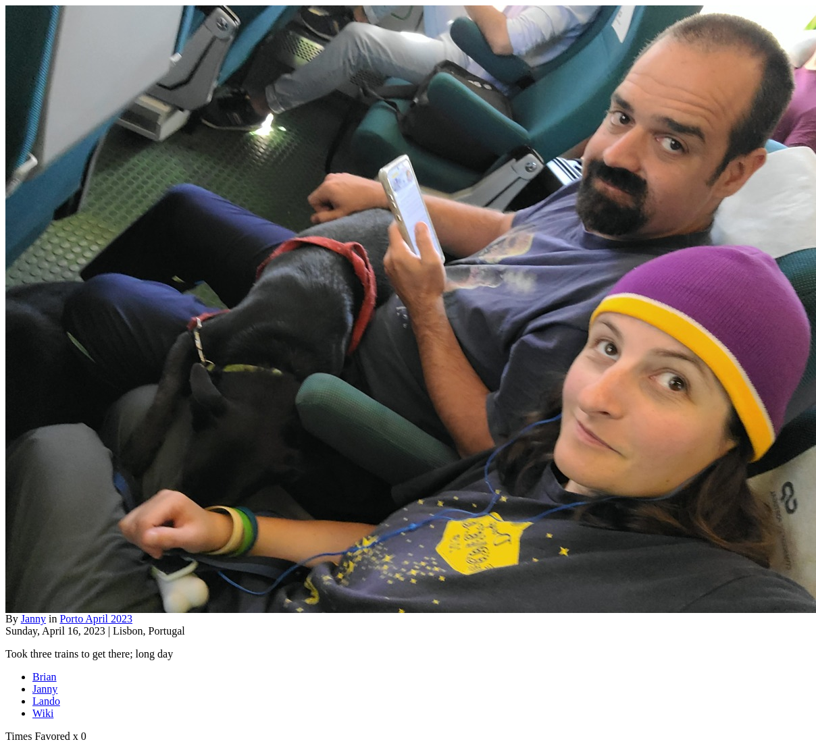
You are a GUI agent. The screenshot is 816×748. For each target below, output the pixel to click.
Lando (46, 701)
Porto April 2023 (95, 618)
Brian (44, 677)
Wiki (42, 713)
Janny (33, 618)
